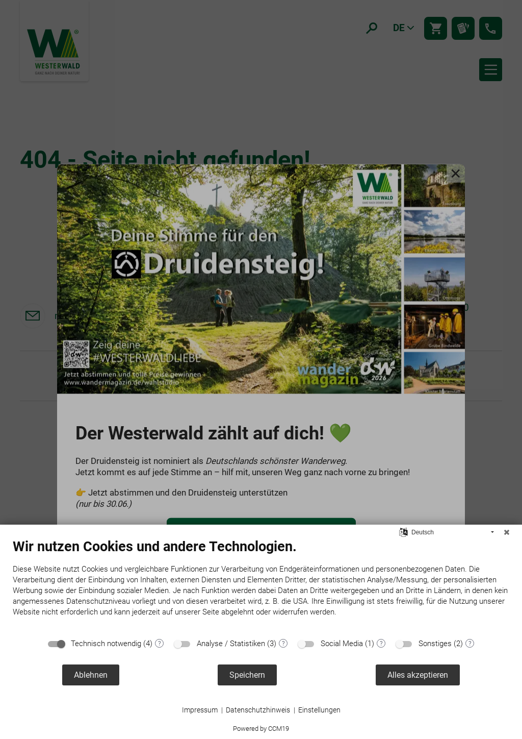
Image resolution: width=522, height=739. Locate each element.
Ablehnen (91, 675)
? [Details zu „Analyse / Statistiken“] (283, 643)
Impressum (200, 710)
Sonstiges (435, 643)
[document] (261, 585)
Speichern (247, 675)
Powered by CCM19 (261, 728)
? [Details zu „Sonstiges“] (470, 643)
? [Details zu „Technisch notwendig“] (159, 643)
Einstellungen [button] (319, 710)
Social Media (342, 643)
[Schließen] (506, 532)
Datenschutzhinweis (258, 710)
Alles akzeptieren (417, 675)
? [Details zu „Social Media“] (381, 643)
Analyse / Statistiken (231, 643)
